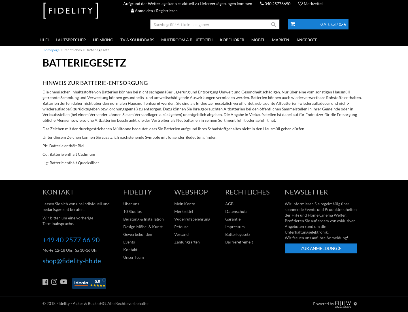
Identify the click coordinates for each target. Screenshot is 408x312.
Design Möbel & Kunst (143, 226)
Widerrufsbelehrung (192, 219)
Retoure (181, 226)
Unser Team (133, 257)
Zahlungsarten (187, 242)
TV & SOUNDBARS (137, 39)
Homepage (51, 50)
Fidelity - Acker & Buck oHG (81, 303)
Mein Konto (184, 203)
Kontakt (130, 249)
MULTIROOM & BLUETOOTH (187, 39)
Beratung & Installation (143, 219)
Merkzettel (310, 3)
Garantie (233, 219)
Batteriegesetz (237, 234)
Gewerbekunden (137, 234)
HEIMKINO (103, 39)
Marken (280, 39)
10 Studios (132, 211)
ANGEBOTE (306, 39)
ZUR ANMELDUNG (321, 248)
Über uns (131, 203)
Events (129, 242)
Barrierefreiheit (239, 242)
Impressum (235, 226)
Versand (181, 234)
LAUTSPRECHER (71, 39)
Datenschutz (236, 211)
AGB (229, 203)
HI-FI (44, 39)
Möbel (258, 39)
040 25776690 (275, 3)
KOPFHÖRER (232, 39)
